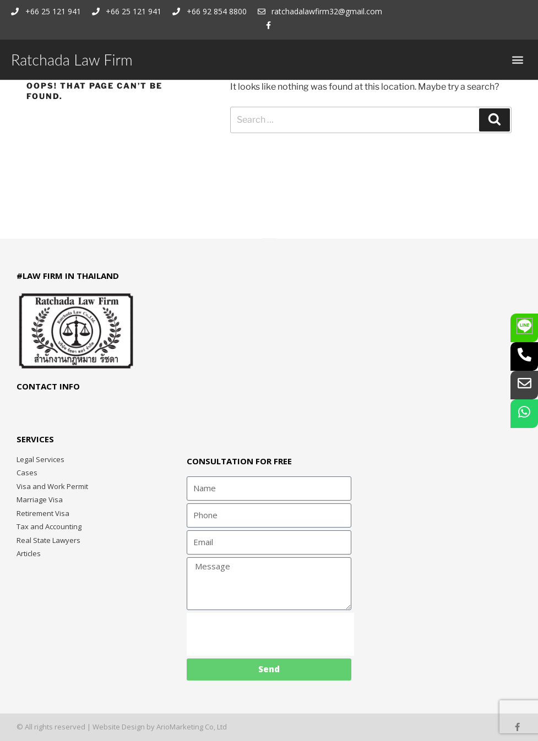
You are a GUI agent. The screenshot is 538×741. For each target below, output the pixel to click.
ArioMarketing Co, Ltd (191, 727)
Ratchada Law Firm (72, 60)
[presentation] (270, 634)
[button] (518, 60)
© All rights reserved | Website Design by (86, 727)
